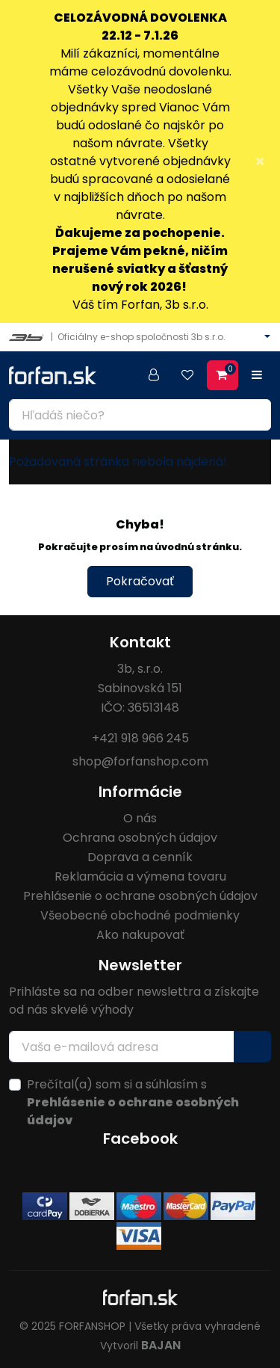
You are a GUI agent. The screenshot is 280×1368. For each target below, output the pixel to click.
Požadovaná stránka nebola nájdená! (118, 461)
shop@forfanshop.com (140, 761)
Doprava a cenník (140, 857)
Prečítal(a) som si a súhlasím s (133, 1102)
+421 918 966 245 (140, 738)
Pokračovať (140, 581)
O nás (140, 818)
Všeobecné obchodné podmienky (140, 915)
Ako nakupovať (140, 934)
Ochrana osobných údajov (140, 837)
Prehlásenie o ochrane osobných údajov (140, 896)
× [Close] (260, 161)
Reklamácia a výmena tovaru (140, 876)
